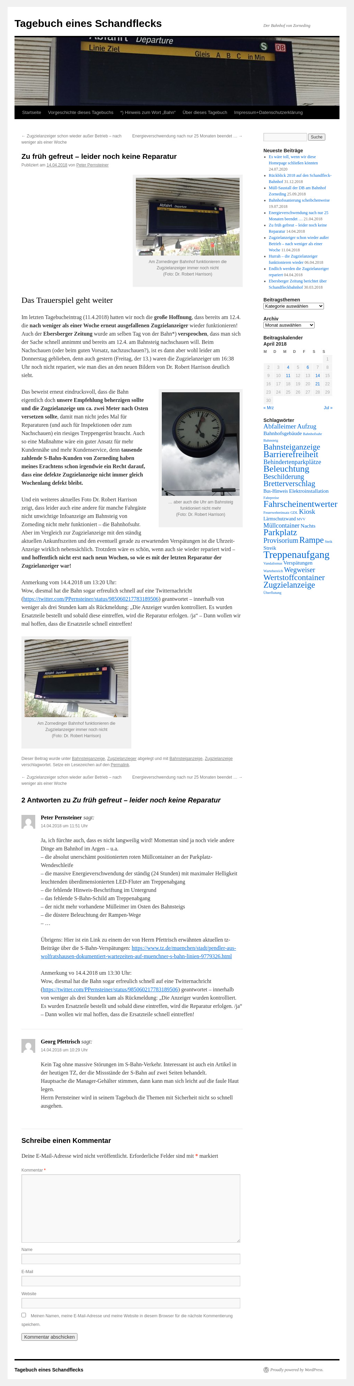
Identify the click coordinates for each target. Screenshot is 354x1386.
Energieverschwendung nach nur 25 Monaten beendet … (187, 136)
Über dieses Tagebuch (205, 112)
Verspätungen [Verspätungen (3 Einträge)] (297, 563)
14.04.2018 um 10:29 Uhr (64, 1050)
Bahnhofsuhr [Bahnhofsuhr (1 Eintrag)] (312, 434)
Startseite (31, 112)
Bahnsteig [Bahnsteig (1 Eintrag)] (270, 440)
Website (28, 1293)
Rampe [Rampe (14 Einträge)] (311, 540)
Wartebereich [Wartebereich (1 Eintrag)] (273, 571)
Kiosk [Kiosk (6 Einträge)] (307, 511)
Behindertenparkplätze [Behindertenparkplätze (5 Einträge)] (292, 462)
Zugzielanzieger (122, 758)
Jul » (328, 407)
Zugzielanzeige (219, 758)
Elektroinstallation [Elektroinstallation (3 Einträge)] (309, 491)
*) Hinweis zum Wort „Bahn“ (148, 112)
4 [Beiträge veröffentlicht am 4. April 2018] (288, 367)
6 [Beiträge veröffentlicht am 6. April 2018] (308, 367)
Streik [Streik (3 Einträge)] (269, 548)
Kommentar (33, 1170)
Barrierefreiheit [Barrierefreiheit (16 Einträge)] (290, 454)
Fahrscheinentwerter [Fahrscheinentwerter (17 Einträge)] (300, 504)
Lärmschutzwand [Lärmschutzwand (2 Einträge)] (279, 518)
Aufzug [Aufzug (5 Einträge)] (306, 426)
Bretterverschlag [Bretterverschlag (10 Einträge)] (289, 483)
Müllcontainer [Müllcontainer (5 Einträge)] (281, 525)
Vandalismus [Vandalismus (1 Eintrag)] (272, 563)
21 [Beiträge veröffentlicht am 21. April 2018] (317, 384)
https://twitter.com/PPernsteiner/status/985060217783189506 (91, 599)
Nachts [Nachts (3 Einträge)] (307, 526)
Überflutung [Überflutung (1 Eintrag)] (272, 593)
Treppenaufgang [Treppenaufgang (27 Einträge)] (296, 554)
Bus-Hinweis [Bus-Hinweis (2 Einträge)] (275, 491)
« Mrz (268, 407)
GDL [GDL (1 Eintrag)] (294, 512)
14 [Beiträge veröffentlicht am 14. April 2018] (317, 375)
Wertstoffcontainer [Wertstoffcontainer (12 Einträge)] (294, 577)
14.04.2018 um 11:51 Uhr (64, 826)
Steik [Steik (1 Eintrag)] (328, 541)
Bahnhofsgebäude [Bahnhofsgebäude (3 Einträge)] (282, 433)
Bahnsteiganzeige (88, 758)
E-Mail (27, 1271)
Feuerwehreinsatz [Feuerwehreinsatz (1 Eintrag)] (276, 512)
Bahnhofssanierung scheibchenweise (299, 200)
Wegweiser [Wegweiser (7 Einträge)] (299, 570)
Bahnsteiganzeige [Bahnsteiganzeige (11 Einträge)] (291, 446)
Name (26, 1249)
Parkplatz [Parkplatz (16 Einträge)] (280, 532)
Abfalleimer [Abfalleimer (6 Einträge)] (279, 426)
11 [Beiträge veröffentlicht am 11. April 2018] (288, 375)
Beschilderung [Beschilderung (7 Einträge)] (283, 476)
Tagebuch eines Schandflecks (88, 23)
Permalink (120, 764)
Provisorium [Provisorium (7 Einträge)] (280, 540)
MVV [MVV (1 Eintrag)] (301, 519)
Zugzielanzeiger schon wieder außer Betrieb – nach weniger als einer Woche (299, 243)
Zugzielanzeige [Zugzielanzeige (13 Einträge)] (289, 584)
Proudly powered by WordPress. (297, 1369)
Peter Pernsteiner (92, 165)
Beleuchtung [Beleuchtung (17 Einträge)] (286, 469)
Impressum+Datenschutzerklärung (268, 112)
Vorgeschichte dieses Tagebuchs (80, 112)
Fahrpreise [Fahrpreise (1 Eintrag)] (271, 498)
